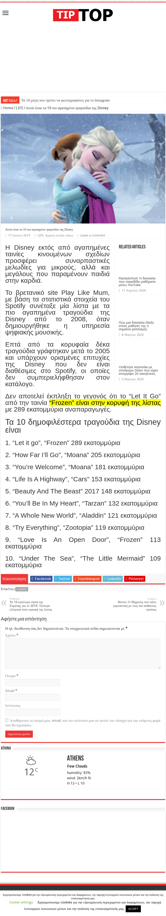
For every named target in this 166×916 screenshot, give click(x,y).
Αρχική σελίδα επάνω (59, 235)
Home (7, 108)
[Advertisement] (83, 61)
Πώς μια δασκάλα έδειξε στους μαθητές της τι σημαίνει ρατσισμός (136, 326)
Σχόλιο (12, 635)
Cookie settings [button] (21, 902)
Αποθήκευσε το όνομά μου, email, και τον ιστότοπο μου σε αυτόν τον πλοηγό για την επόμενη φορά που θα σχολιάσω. (82, 722)
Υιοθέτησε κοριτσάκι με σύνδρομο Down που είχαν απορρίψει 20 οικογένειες (138, 370)
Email (11, 691)
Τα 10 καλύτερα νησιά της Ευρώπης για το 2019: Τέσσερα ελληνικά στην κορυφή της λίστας (32, 604)
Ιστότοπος (13, 705)
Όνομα (11, 676)
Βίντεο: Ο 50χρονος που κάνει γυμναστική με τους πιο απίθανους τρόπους (133, 604)
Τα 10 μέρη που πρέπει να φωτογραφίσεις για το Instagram (65, 100)
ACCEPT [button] (133, 908)
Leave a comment (92, 235)
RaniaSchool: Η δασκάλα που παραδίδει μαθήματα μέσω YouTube (137, 281)
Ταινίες (22, 589)
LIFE (19, 108)
